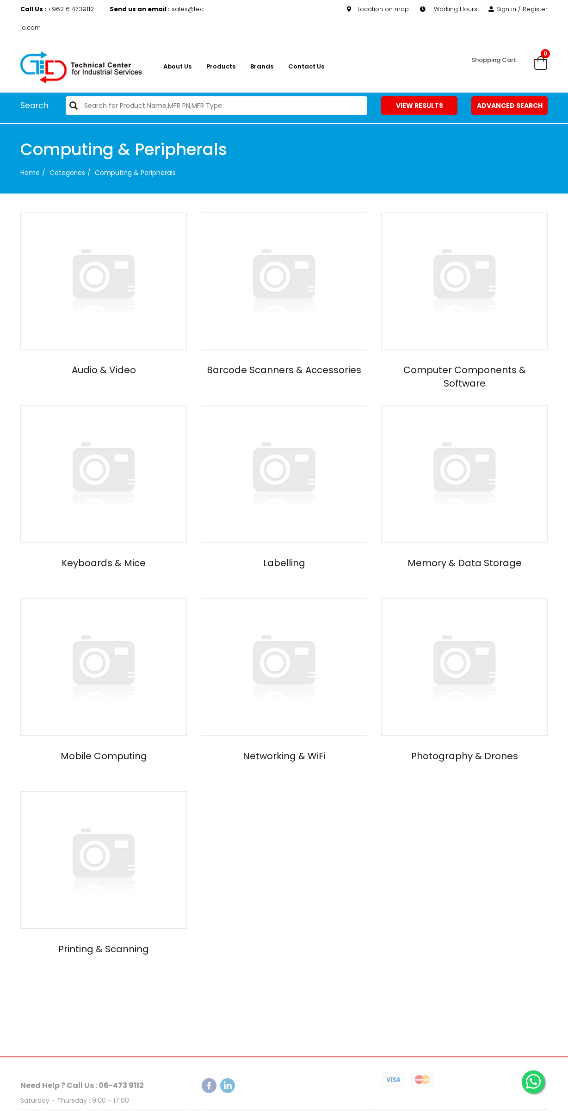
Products (220, 66)
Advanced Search (510, 105)
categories (67, 172)
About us (177, 66)
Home (30, 172)
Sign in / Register (518, 9)
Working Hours (448, 9)
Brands (261, 66)
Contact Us (306, 66)
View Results (419, 105)
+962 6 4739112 (58, 9)
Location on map (378, 9)
